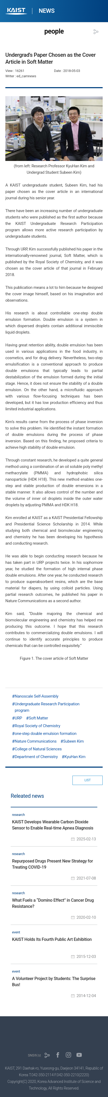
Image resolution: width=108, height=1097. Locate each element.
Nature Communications (35, 741)
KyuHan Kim (75, 756)
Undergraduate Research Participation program (47, 707)
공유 (96, 32)
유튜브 (79, 1055)
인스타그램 (68, 1055)
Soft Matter (38, 718)
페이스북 (57, 1055)
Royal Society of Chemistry (37, 725)
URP (18, 718)
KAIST (17, 12)
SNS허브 (34, 1055)
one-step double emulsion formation (45, 733)
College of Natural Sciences (38, 749)
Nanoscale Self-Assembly (36, 696)
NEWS (47, 10)
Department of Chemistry (36, 756)
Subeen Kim (73, 741)
